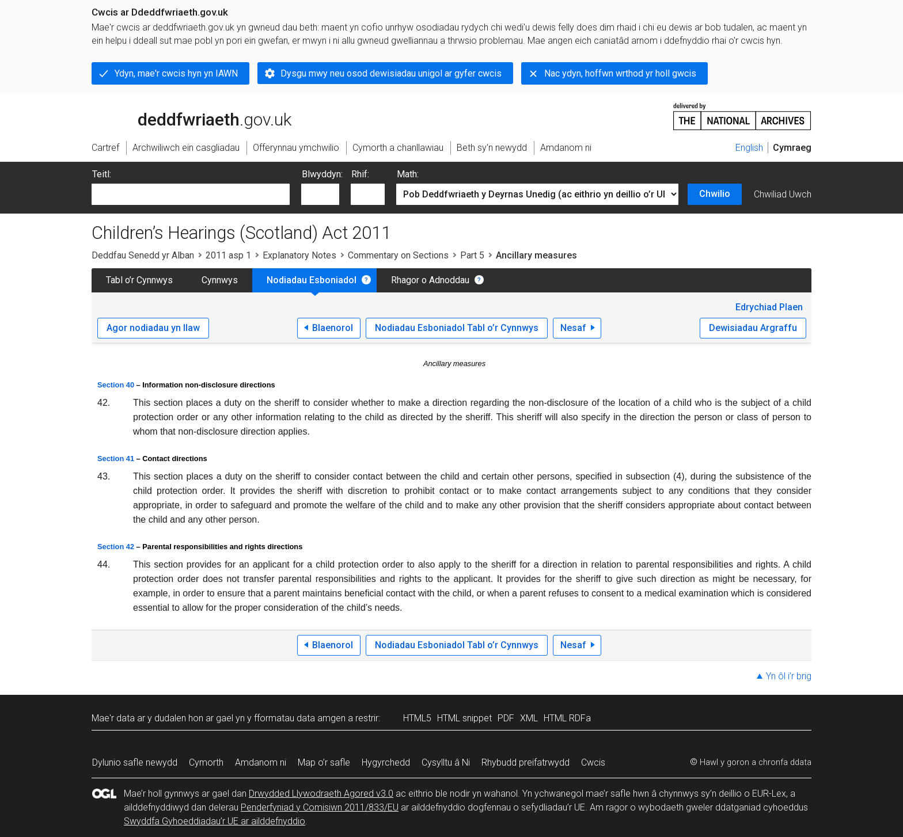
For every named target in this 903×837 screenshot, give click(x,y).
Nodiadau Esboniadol (311, 280)
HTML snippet (464, 718)
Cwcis (593, 762)
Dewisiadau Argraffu (753, 327)
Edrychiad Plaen (769, 307)
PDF (506, 718)
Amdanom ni (260, 762)
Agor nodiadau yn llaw (153, 327)
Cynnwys (220, 280)
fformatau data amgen (300, 718)
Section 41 (115, 458)
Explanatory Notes (299, 255)
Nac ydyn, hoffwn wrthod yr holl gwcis (620, 73)
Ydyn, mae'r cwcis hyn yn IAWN (176, 73)
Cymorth (206, 762)
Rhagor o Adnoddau (430, 280)
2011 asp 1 (228, 255)
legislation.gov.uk (183, 115)
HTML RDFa (567, 718)
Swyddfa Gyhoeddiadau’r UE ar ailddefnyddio (214, 821)
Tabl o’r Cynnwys (139, 280)
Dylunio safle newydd (134, 762)
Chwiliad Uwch (782, 194)
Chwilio (714, 193)
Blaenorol (332, 327)
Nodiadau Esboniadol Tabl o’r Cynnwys (456, 327)
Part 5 (472, 255)
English (749, 147)
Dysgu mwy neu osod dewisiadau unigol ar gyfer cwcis (391, 73)
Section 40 (115, 385)
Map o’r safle (324, 762)
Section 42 (115, 546)
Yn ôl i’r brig (788, 676)
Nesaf (573, 327)
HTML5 (417, 718)
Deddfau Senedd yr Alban (143, 255)
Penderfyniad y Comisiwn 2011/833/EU (320, 807)
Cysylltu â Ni (446, 762)
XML (529, 718)
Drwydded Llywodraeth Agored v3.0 (321, 793)
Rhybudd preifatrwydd (525, 762)
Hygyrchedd (386, 762)
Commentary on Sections (398, 255)
